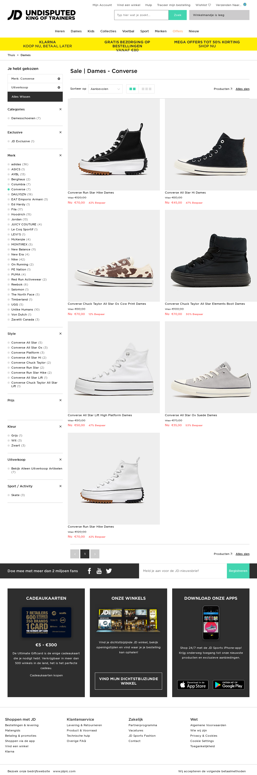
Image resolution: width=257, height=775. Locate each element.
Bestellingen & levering (22, 725)
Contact (134, 741)
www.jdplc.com (64, 771)
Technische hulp (78, 735)
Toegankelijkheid (202, 746)
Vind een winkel (128, 5)
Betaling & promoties (20, 735)
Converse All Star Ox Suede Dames (191, 415)
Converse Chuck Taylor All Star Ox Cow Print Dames (107, 303)
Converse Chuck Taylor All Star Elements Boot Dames (205, 303)
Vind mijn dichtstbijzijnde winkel (128, 681)
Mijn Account (102, 5)
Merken (161, 31)
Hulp (148, 5)
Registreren (238, 571)
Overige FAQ (76, 741)
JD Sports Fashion (142, 735)
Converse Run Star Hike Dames (91, 192)
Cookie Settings (202, 741)
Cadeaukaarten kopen (46, 675)
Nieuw (194, 31)
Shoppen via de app (20, 741)
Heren (60, 31)
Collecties (108, 31)
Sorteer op (78, 88)
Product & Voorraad (82, 730)
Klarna (9, 751)
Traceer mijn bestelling (173, 5)
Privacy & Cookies (203, 735)
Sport (144, 31)
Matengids (12, 730)
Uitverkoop (35, 87)
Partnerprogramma (142, 725)
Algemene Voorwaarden (208, 725)
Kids (91, 31)
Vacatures (135, 730)
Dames (76, 31)
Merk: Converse (35, 78)
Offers (178, 31)
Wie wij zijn (198, 730)
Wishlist (201, 5)
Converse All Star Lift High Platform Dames (100, 415)
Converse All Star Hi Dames (185, 192)
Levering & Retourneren (84, 725)
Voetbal (128, 31)
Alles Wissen (21, 96)
